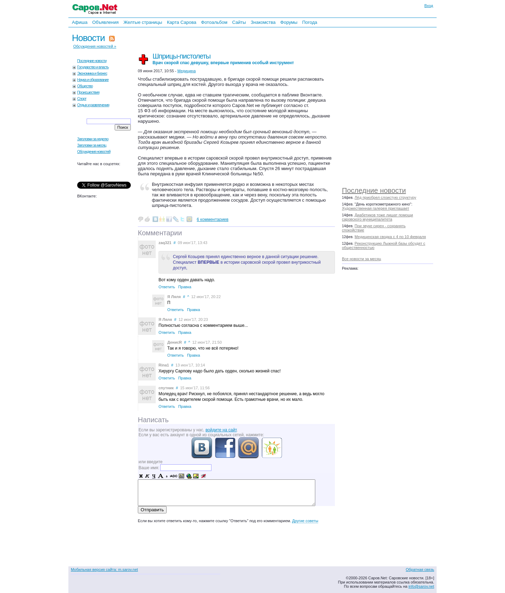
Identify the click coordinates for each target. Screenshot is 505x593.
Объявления (105, 22)
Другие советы (305, 521)
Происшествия (88, 92)
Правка (184, 287)
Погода (309, 22)
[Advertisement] (391, 105)
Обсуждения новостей (93, 151)
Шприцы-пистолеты (223, 58)
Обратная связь (420, 569)
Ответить (167, 287)
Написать (153, 420)
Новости (88, 38)
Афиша (79, 22)
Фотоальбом (214, 22)
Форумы (288, 22)
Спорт (81, 98)
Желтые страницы (142, 22)
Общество (85, 86)
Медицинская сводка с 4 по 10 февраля (390, 237)
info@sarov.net (421, 586)
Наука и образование (93, 80)
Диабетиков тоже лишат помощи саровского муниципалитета (377, 217)
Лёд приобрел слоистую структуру (385, 197)
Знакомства (263, 22)
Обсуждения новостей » (94, 46)
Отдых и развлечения (93, 105)
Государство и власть (93, 67)
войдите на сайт (221, 429)
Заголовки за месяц (91, 145)
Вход (428, 6)
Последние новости (374, 190)
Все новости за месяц (361, 259)
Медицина (186, 71)
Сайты (239, 22)
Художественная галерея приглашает (375, 208)
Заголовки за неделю (92, 139)
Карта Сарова (181, 22)
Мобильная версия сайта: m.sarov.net (104, 569)
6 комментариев (212, 219)
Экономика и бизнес (92, 73)
